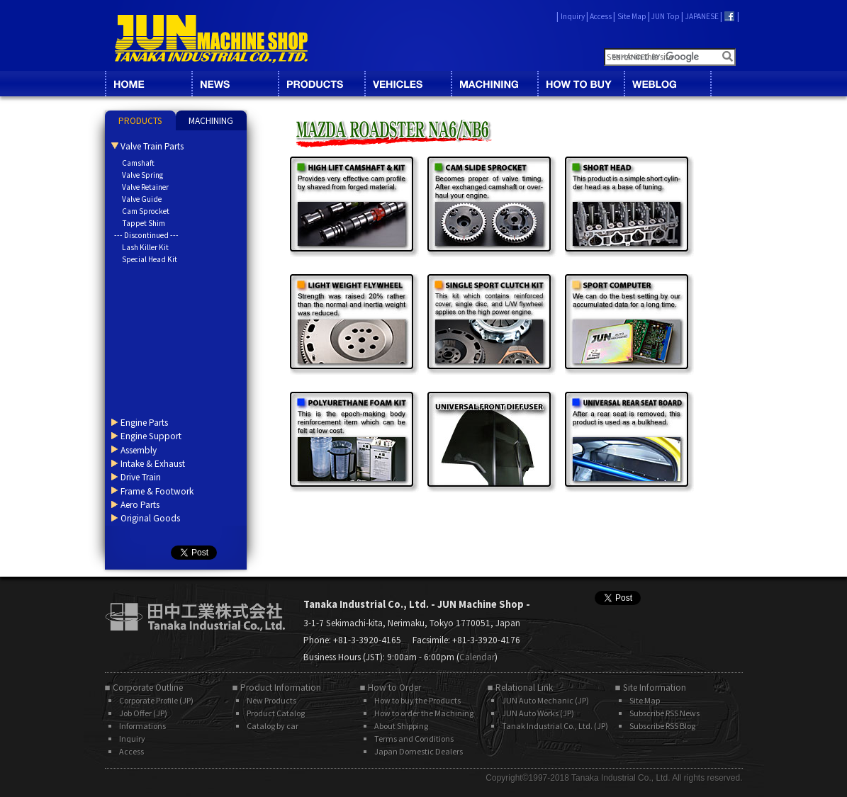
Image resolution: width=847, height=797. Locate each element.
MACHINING (494, 83)
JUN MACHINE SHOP (211, 39)
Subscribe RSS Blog (662, 725)
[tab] (140, 120)
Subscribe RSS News (664, 713)
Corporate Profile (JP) (156, 700)
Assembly (138, 450)
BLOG (667, 83)
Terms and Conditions (414, 738)
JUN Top (665, 16)
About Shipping (401, 725)
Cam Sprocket (145, 211)
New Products (271, 700)
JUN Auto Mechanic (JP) (545, 700)
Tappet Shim (143, 223)
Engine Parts (144, 423)
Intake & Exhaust (152, 464)
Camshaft (138, 163)
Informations (142, 725)
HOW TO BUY (580, 83)
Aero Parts (139, 505)
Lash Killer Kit (145, 247)
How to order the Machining (423, 713)
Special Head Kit (149, 259)
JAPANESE (702, 16)
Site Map (631, 16)
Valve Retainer (145, 187)
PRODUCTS (140, 121)
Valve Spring (142, 175)
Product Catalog (276, 713)
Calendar (477, 657)
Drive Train (140, 477)
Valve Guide (142, 199)
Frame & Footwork (156, 491)
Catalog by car (272, 725)
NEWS (234, 83)
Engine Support (150, 436)
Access (601, 16)
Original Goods (150, 518)
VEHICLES (407, 83)
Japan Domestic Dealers (418, 751)
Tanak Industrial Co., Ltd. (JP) (555, 725)
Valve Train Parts (152, 146)
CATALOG (321, 83)
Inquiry (573, 16)
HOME (148, 83)
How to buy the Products (417, 700)
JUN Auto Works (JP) (538, 713)
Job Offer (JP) (143, 713)
